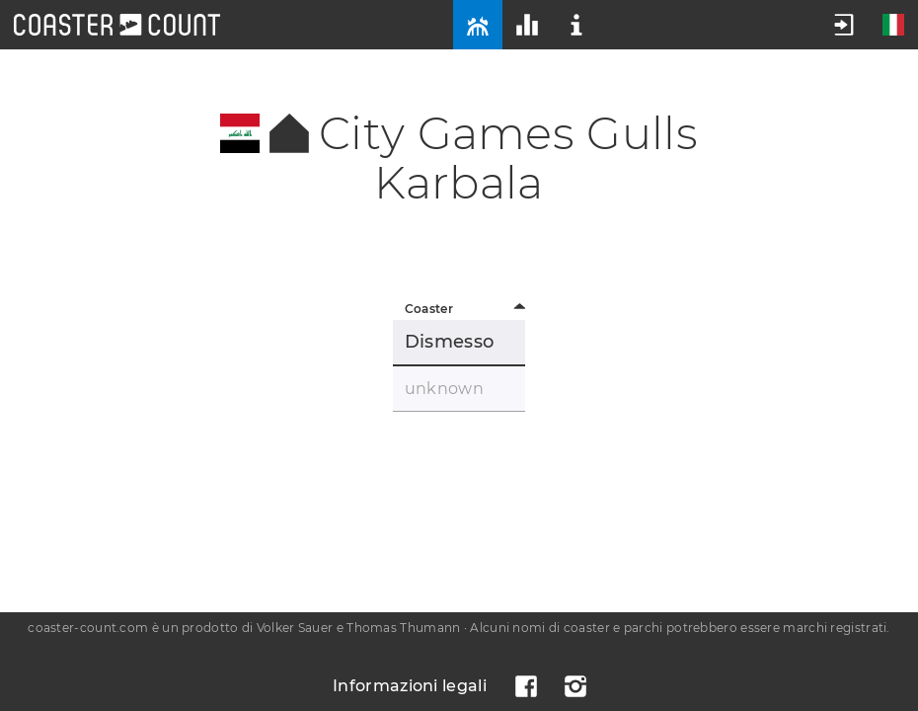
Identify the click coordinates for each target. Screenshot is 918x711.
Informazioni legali (410, 685)
